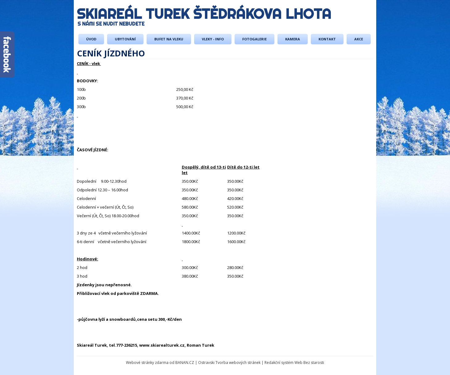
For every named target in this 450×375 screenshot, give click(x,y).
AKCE (358, 39)
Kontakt (327, 39)
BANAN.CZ (184, 362)
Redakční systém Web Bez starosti (294, 362)
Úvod (91, 39)
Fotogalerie (254, 39)
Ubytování (125, 39)
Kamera (292, 39)
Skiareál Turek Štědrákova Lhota (204, 13)
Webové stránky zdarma (147, 362)
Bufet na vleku (168, 39)
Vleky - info (213, 39)
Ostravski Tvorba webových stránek (229, 362)
